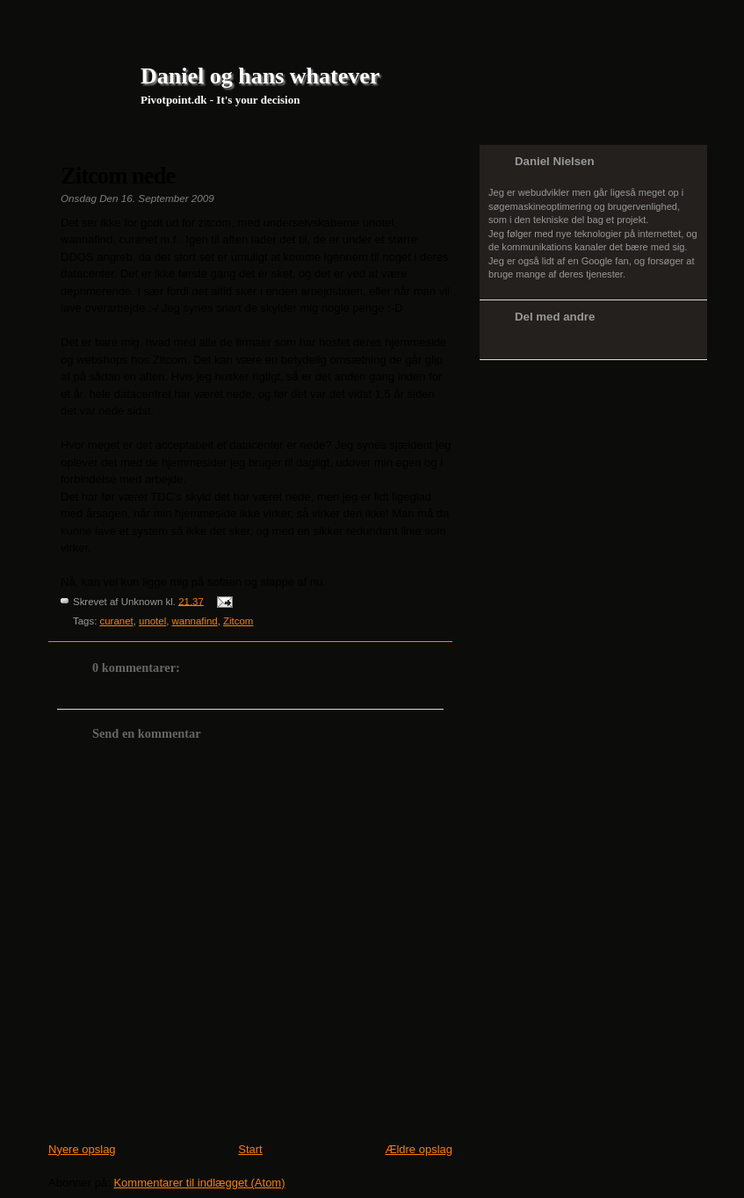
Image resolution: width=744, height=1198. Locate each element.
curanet (117, 621)
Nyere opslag (82, 1149)
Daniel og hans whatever (260, 76)
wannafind (195, 621)
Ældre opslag (418, 1149)
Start (250, 1149)
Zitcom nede (118, 175)
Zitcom (238, 621)
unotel (152, 621)
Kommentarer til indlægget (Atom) (199, 1182)
